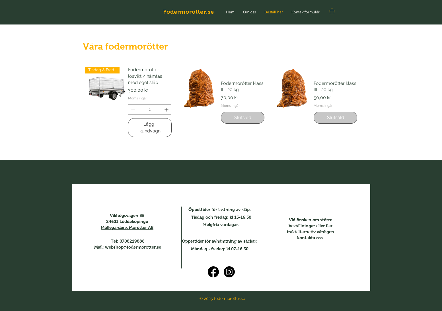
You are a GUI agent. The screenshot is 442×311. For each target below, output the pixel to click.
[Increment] (166, 109)
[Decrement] (132, 109)
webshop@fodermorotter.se (133, 247)
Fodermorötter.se (188, 12)
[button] (332, 11)
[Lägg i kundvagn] (150, 127)
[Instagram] (229, 271)
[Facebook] (213, 271)
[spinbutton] (149, 109)
